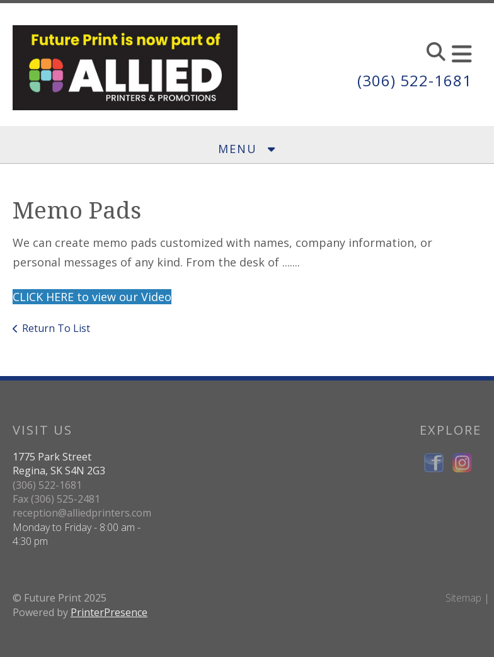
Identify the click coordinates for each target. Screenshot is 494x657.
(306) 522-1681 (414, 80)
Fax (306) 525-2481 (56, 499)
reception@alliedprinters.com (82, 513)
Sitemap (463, 598)
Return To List (56, 328)
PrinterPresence (109, 612)
